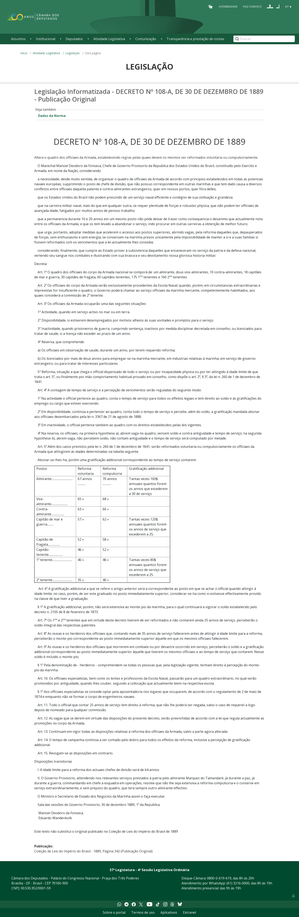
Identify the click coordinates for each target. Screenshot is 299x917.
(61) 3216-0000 (238, 883)
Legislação (72, 53)
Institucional (45, 39)
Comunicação (145, 39)
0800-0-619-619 (219, 878)
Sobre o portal (114, 912)
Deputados (74, 39)
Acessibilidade (228, 6)
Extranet (189, 912)
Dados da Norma (52, 115)
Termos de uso (143, 912)
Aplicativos (169, 912)
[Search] (264, 39)
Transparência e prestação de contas (195, 39)
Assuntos (18, 39)
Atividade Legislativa (109, 39)
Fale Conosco (252, 6)
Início (23, 53)
